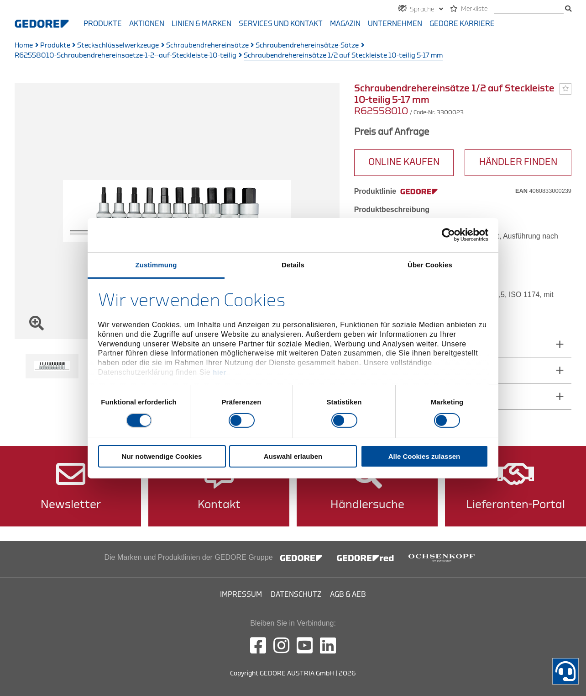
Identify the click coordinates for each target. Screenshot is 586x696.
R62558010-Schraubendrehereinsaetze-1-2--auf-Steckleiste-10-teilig (125, 55)
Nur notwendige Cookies (162, 456)
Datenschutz (296, 594)
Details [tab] (293, 264)
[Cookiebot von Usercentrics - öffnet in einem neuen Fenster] (448, 235)
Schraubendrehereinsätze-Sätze (307, 45)
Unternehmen (395, 23)
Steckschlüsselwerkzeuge (118, 45)
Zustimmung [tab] (156, 264)
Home (24, 45)
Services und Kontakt (281, 23)
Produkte (103, 23)
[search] (529, 9)
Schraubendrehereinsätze (207, 45)
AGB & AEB (348, 594)
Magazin (345, 23)
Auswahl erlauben (293, 456)
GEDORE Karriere (462, 23)
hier (219, 372)
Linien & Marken (201, 23)
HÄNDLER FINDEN (518, 162)
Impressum (241, 594)
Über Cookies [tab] (430, 264)
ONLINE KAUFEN (404, 162)
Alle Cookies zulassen (424, 456)
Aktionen (146, 23)
